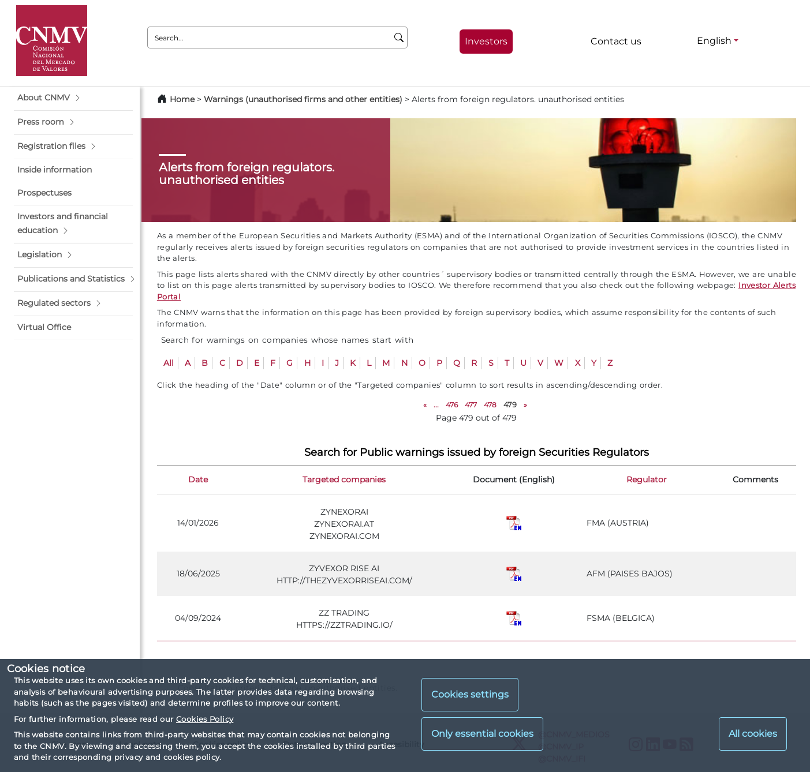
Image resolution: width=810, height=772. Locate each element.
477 (471, 404)
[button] (73, 98)
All (168, 363)
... (436, 404)
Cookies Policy (204, 719)
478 (490, 404)
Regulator (646, 479)
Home (182, 99)
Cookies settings (470, 694)
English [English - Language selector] (714, 40)
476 (452, 404)
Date (198, 479)
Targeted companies (344, 479)
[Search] (399, 37)
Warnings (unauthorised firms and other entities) (303, 99)
